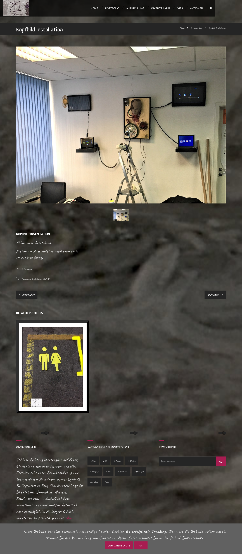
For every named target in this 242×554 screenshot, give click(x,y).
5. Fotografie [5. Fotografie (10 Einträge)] (94, 463)
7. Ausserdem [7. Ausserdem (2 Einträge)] (122, 463)
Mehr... (70, 510)
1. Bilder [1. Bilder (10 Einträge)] (93, 453)
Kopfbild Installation (217, 27)
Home (107, 8)
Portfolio (126, 8)
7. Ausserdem (196, 27)
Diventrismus (174, 8)
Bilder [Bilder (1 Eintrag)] (107, 474)
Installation (36, 279)
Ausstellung (149, 8)
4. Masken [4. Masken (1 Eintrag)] (132, 453)
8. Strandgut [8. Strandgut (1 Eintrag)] (139, 463)
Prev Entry (27, 295)
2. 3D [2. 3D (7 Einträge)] (105, 453)
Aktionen (210, 8)
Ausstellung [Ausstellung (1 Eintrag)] (94, 474)
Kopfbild (46, 279)
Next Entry (215, 295)
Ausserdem (26, 279)
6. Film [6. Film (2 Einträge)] (108, 463)
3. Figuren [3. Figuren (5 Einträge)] (117, 453)
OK (141, 545)
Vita (193, 8)
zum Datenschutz (119, 545)
